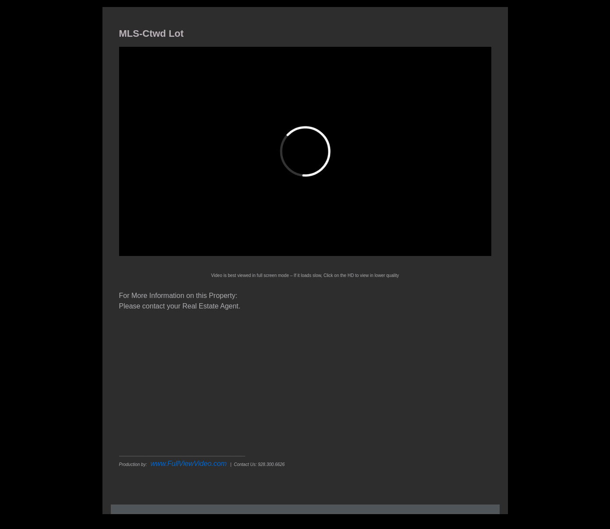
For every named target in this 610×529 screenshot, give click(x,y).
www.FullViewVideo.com (189, 463)
